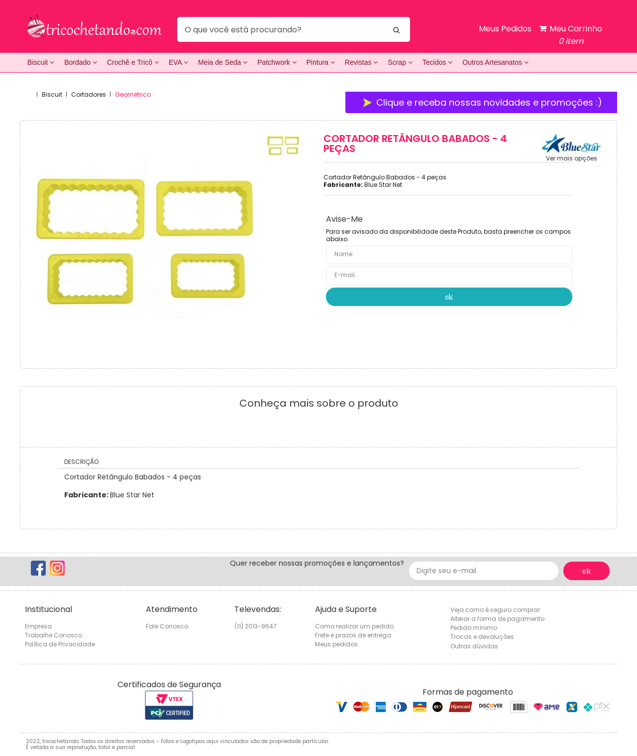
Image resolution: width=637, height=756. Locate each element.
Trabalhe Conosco (53, 635)
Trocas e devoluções (482, 636)
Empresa (38, 626)
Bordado (80, 62)
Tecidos (437, 62)
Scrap (400, 62)
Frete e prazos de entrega (353, 635)
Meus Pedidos (505, 28)
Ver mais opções (571, 158)
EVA (178, 62)
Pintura (321, 62)
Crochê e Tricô (133, 62)
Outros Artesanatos (495, 62)
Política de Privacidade (60, 644)
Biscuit (40, 62)
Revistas (361, 62)
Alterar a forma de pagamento (497, 618)
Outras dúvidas (474, 646)
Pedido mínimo (473, 627)
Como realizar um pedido (354, 626)
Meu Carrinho (570, 35)
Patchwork (276, 62)
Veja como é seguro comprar (495, 609)
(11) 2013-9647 (255, 626)
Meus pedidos (336, 644)
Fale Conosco (167, 626)
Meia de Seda (222, 62)
